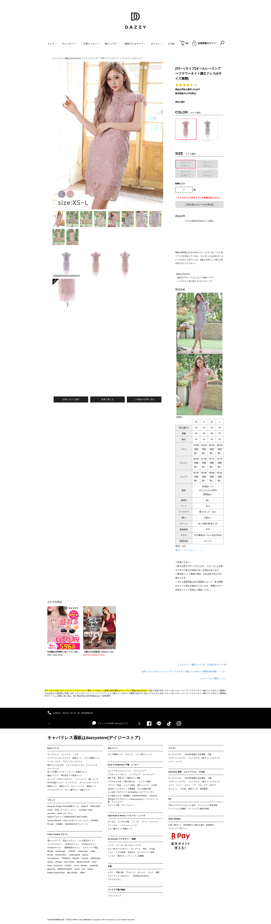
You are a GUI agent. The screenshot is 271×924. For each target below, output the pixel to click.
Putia (49, 865)
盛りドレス (93, 779)
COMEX (59, 824)
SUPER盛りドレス (55, 782)
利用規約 (210, 825)
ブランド (51, 800)
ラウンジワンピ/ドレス (72, 761)
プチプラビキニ (114, 879)
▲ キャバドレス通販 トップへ (213, 678)
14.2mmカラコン (54, 848)
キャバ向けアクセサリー (118, 849)
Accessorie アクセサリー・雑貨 (122, 839)
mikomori (153, 796)
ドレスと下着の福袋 (116, 890)
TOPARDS (65, 858)
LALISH (85, 858)
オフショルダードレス (89, 782)
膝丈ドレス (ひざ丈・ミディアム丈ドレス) (65, 765)
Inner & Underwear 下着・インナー (123, 765)
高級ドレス (77, 758)
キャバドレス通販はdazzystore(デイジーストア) (93, 737)
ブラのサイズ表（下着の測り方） (122, 781)
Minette (84, 865)
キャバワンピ (53, 768)
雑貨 (157, 872)
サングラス (136, 849)
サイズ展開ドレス (92, 758)
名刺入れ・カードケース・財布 (141, 852)
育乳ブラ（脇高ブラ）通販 (129, 778)
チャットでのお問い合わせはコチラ (110, 723)
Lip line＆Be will (54, 820)
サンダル (111, 822)
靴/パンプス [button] (112, 43)
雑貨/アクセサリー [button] (135, 43)
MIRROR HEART (65, 869)
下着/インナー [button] (91, 43)
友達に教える (107, 399)
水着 (110, 866)
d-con (76, 865)
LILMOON (93, 865)
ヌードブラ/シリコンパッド (119, 771)
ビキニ (111, 872)
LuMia (92, 851)
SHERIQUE (95, 858)
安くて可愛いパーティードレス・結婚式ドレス (67, 772)
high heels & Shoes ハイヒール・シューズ (126, 816)
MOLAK (76, 858)
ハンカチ (111, 856)
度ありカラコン (69, 840)
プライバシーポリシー (177, 828)
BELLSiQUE (72, 873)
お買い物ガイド (175, 825)
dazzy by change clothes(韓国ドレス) (63, 806)
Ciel (83, 869)
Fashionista (83, 851)
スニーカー (154, 822)
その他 (154, 785)
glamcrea (51, 869)
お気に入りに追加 (71, 399)
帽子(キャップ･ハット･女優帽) (131, 856)
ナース (179, 761)
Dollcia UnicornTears (56, 873)
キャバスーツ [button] (70, 43)
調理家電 (204, 789)
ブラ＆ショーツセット (117, 774)
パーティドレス (54, 761)
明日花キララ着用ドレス (71, 775)
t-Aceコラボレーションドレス (75, 820)
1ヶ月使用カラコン (87, 840)
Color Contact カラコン (57, 834)
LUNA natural (74, 855)
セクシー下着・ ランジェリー (120, 805)
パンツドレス (80, 779)
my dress (51, 813)
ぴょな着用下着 (144, 789)
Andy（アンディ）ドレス (65, 810)
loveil (94, 862)
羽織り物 (119, 872)
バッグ (111, 845)
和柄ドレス (52, 786)
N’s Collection (53, 858)
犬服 (209, 754)
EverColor (58, 865)
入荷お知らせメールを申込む (199, 204)
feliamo (85, 855)
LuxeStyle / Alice (86, 810)
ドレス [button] (52, 43)
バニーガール (194, 758)
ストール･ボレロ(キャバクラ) (128, 845)
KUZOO (68, 865)
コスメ (187, 785)
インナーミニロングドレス (58, 758)
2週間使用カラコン (72, 848)
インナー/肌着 (145, 781)
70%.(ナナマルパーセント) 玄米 (181, 805)
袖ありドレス (53, 775)
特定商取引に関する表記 (193, 825)
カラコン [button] (156, 43)
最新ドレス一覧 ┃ (199, 665)
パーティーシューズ (128, 825)
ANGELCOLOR (83, 862)
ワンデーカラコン (55, 844)
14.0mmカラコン (72, 844)
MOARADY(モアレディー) (76, 824)
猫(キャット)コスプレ (211, 758)
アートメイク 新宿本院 (207, 805)
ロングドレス (53, 754)
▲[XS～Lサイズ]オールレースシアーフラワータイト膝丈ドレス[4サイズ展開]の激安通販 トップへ (184, 671)
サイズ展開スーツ (115, 754)
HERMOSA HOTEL (141, 876)
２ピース (129, 754)
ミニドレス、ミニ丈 (69, 754)
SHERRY (95, 820)
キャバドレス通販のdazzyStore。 (134, 690)
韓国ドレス (91, 786)
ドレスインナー (140, 771)
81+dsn (50, 824)
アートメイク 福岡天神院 (198, 809)
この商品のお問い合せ (144, 399)
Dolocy (90, 869)
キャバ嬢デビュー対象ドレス (77, 790)
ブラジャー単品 (114, 785)
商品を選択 (180, 102)
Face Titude (69, 862)
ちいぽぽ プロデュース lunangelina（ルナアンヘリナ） (131, 792)
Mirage (50, 851)
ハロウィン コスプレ (177, 758)
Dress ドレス (53, 748)
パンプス (135, 822)
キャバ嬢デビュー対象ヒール (120, 829)
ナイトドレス (91, 765)
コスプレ (172, 748)
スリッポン (112, 825)
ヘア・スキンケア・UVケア (204, 785)
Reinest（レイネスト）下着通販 (121, 789)
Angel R (84, 806)
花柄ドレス (64, 786)
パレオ (150, 872)
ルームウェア (148, 774)
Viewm (50, 862)
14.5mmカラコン (89, 844)
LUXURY (72, 851)
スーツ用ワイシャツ (143, 754)
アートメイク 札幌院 (177, 809)
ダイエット (173, 789)
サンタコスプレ (175, 754)
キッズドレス (71, 782)
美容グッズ (193, 789)
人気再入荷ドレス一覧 (216, 665)
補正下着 (111, 778)
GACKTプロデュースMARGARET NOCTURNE (67, 817)
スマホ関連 (120, 852)
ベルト (111, 852)
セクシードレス (77, 786)
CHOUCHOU (60, 855)
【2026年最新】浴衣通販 (194, 754)
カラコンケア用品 (90, 848)
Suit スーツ (113, 748)
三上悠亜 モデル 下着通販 (119, 796)
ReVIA (50, 855)
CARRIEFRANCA (139, 796)
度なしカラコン (54, 840)
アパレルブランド (55, 790)
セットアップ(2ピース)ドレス (59, 779)
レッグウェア (135, 774)
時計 (145, 849)
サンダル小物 (123, 822)
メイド (171, 761)
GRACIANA (95, 806)
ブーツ (144, 822)
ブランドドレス (114, 896)
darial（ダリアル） (65, 813)
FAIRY (82, 873)
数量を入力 (180, 183)
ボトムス (141, 872)
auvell (77, 869)
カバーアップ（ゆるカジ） (119, 876)
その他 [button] (172, 43)
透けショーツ (143, 785)
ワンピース (130, 872)
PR (169, 799)
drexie (50, 810)
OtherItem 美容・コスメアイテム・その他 (186, 772)
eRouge (58, 862)
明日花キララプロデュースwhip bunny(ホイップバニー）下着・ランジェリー (133, 800)
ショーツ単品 (129, 785)
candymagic (60, 851)
